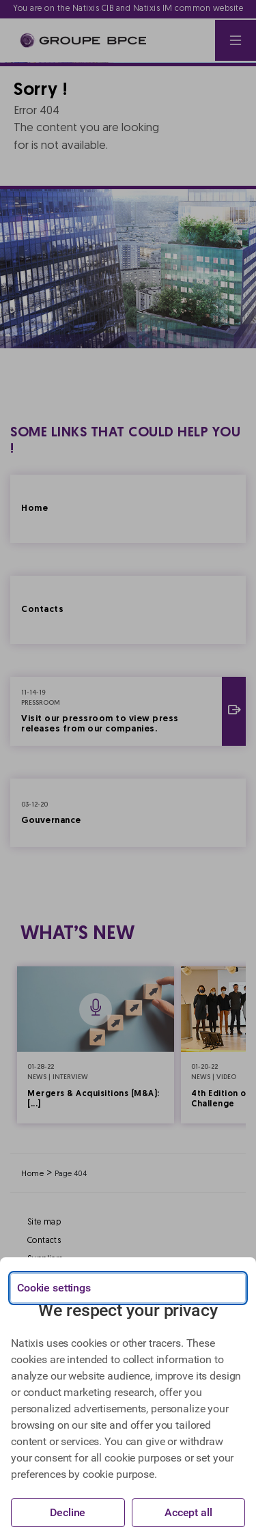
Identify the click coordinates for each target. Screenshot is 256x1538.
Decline (67, 1512)
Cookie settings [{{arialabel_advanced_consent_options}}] (54, 1287)
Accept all (188, 1512)
